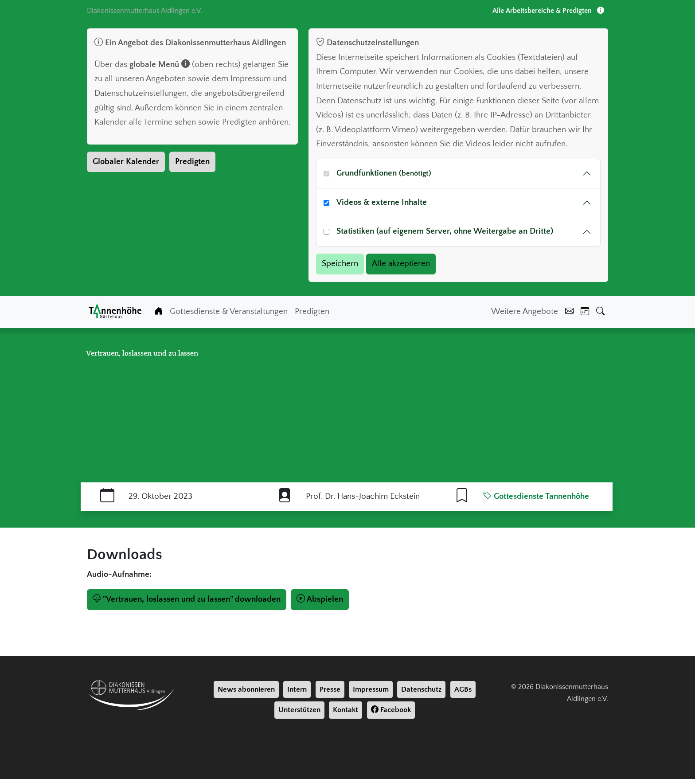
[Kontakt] (569, 312)
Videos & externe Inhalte (381, 202)
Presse (330, 689)
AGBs (463, 689)
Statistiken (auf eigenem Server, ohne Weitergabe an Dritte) (444, 231)
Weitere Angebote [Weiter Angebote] (524, 311)
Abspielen (320, 599)
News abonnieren (246, 689)
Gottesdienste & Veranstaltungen (229, 311)
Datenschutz (421, 689)
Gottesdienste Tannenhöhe (536, 496)
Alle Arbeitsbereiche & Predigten (548, 11)
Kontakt (345, 710)
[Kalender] (585, 312)
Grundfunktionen (383, 173)
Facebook (391, 710)
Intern (297, 689)
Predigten (192, 161)
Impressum (371, 689)
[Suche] (600, 312)
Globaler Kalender (126, 161)
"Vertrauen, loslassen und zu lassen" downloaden (187, 599)
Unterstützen (299, 710)
